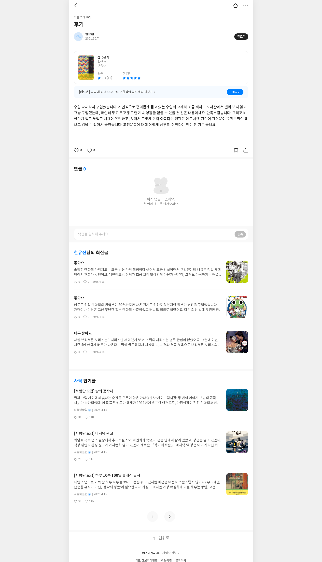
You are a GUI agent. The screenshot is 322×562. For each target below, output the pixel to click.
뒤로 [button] (76, 5)
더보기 (245, 5)
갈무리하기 (236, 150)
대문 (235, 5)
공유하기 (245, 150)
